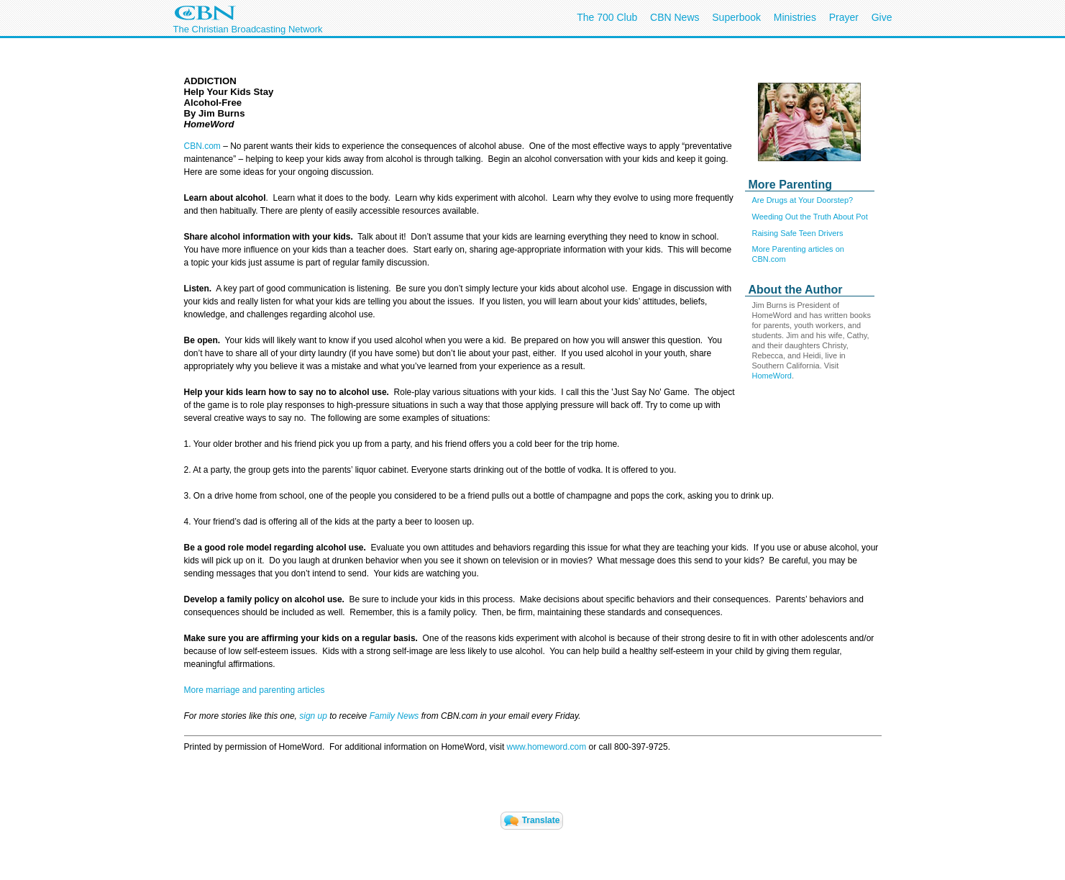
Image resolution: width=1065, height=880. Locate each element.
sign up (313, 716)
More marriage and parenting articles (254, 690)
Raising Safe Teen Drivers (798, 233)
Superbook (736, 17)
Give (882, 17)
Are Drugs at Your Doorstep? (803, 200)
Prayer (844, 17)
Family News (395, 716)
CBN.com (202, 146)
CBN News (674, 17)
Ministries (795, 17)
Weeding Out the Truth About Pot (810, 216)
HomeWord (772, 375)
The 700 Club (607, 17)
